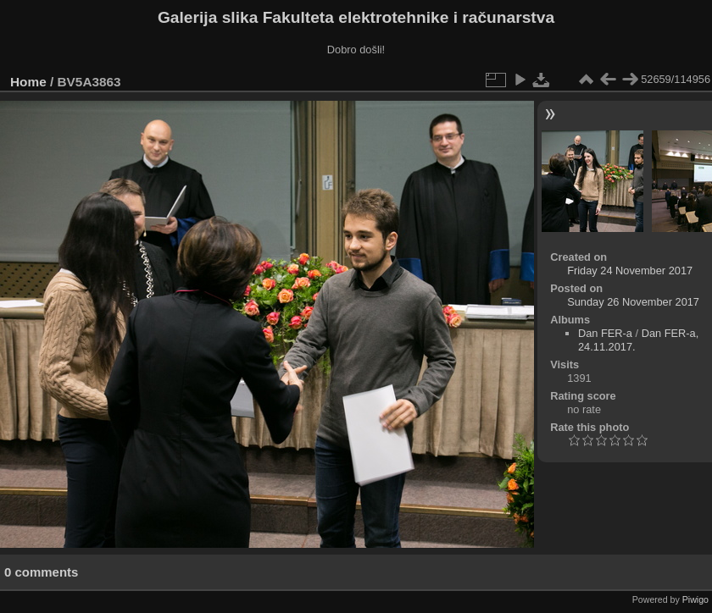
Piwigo (695, 599)
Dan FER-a (605, 333)
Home (28, 82)
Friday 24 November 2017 (630, 270)
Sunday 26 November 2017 (633, 301)
